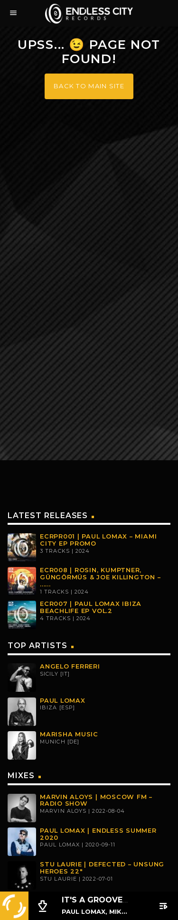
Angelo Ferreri (70, 666)
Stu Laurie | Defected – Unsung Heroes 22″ (102, 868)
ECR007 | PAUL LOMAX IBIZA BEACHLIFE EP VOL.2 (90, 607)
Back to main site (89, 86)
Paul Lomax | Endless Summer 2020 (98, 834)
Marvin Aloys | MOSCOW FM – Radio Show (96, 800)
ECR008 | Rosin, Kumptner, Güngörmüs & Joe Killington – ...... (100, 577)
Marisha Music (69, 734)
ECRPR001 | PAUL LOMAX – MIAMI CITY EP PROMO (98, 540)
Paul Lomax (62, 700)
